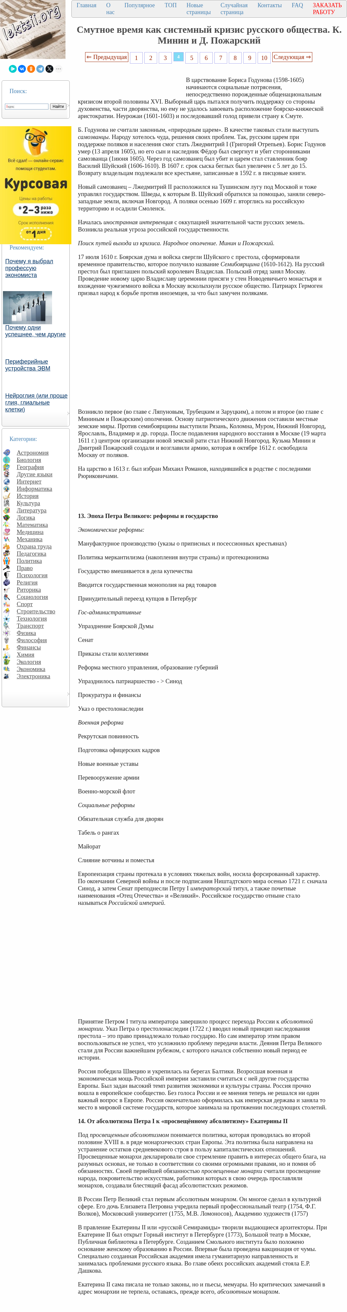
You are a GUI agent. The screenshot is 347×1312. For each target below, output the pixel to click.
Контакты (270, 5)
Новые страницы (199, 8)
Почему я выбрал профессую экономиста (29, 268)
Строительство (36, 611)
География (30, 467)
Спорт (25, 604)
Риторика (29, 589)
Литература (31, 510)
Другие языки (34, 474)
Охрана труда (34, 546)
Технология (32, 618)
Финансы (29, 647)
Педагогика (31, 553)
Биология (29, 459)
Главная (86, 5)
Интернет (29, 481)
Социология (32, 596)
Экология (29, 661)
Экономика (31, 669)
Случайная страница (234, 8)
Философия (32, 640)
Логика (26, 517)
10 (264, 57)
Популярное (139, 5)
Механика (30, 539)
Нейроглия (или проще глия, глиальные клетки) (36, 402)
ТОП (171, 5)
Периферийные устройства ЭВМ (27, 365)
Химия (25, 654)
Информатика (34, 488)
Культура (28, 503)
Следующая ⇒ (292, 56)
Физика (26, 632)
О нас (110, 8)
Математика (32, 524)
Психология (32, 575)
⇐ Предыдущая (106, 56)
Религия (27, 582)
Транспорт (30, 625)
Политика (29, 560)
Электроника (33, 676)
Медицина (30, 531)
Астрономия (33, 452)
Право (25, 568)
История (28, 495)
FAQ (297, 5)
